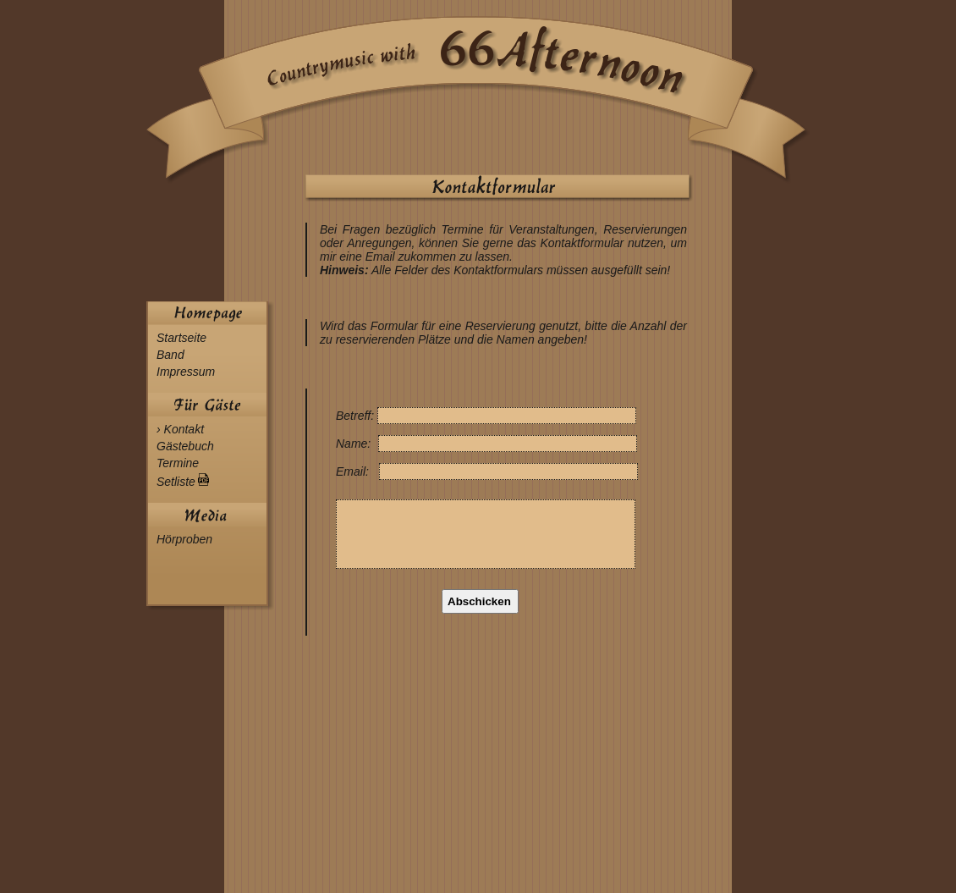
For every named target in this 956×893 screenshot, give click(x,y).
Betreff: (356, 415)
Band (170, 354)
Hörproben (184, 539)
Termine (178, 463)
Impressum (186, 371)
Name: (355, 443)
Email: (354, 471)
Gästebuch (185, 446)
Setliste (183, 481)
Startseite (181, 338)
